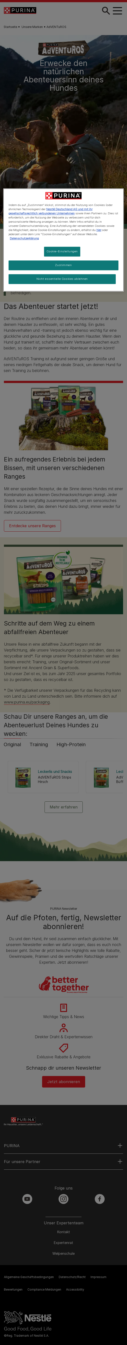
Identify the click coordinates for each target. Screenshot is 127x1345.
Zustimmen (63, 265)
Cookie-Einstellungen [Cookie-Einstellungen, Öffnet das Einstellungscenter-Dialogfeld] (62, 251)
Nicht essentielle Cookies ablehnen (62, 279)
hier (98, 230)
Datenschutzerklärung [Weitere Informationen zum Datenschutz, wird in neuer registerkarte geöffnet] (24, 238)
